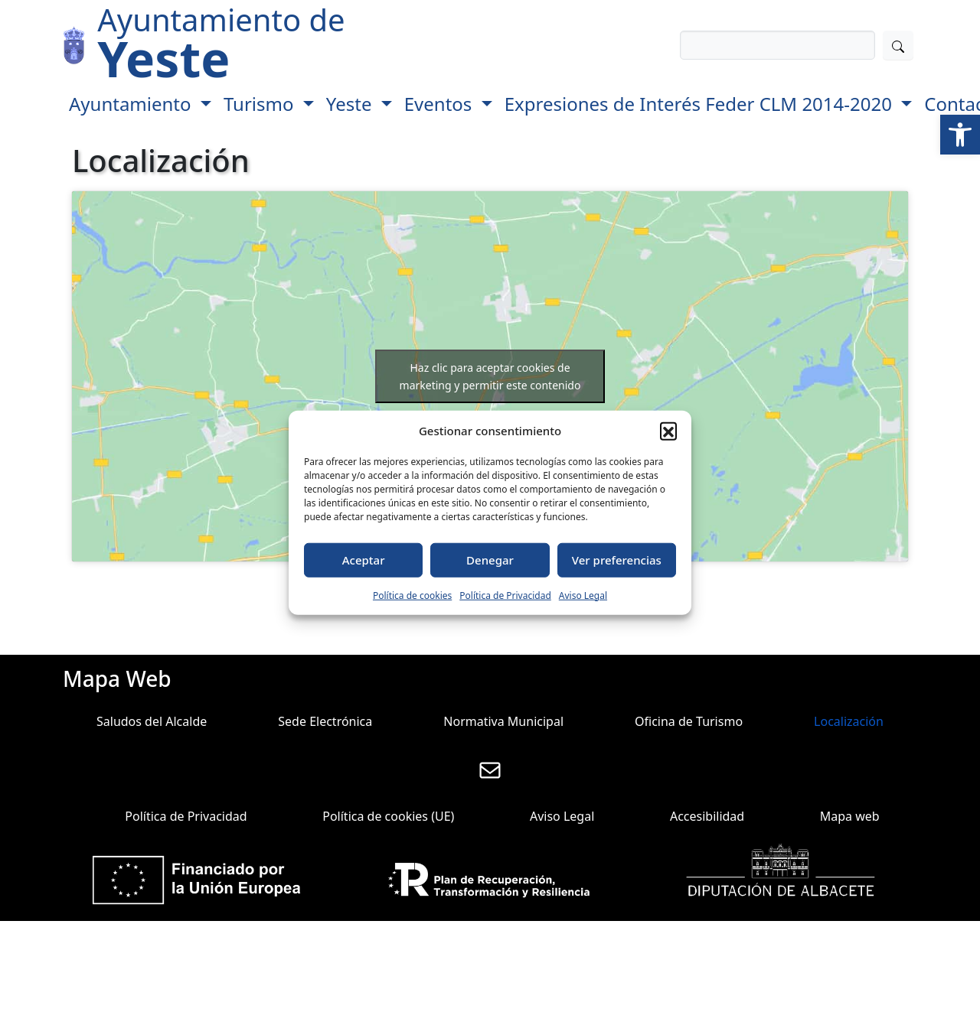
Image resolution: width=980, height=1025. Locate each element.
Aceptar (363, 560)
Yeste (351, 103)
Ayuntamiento (132, 103)
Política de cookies (412, 594)
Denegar (490, 560)
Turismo (261, 103)
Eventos (440, 103)
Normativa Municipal (503, 721)
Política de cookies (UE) (388, 816)
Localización (849, 721)
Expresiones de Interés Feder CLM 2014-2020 (701, 103)
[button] (960, 135)
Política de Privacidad (505, 594)
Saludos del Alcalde (151, 721)
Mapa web (850, 816)
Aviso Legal (583, 594)
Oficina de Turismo (689, 721)
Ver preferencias (617, 560)
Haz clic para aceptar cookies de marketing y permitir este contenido (490, 376)
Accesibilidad (707, 816)
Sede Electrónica (325, 721)
